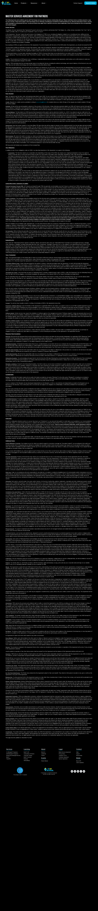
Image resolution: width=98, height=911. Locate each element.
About (44, 3)
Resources (34, 3)
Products (24, 3)
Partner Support (78, 3)
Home (16, 3)
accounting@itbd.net (41, 102)
